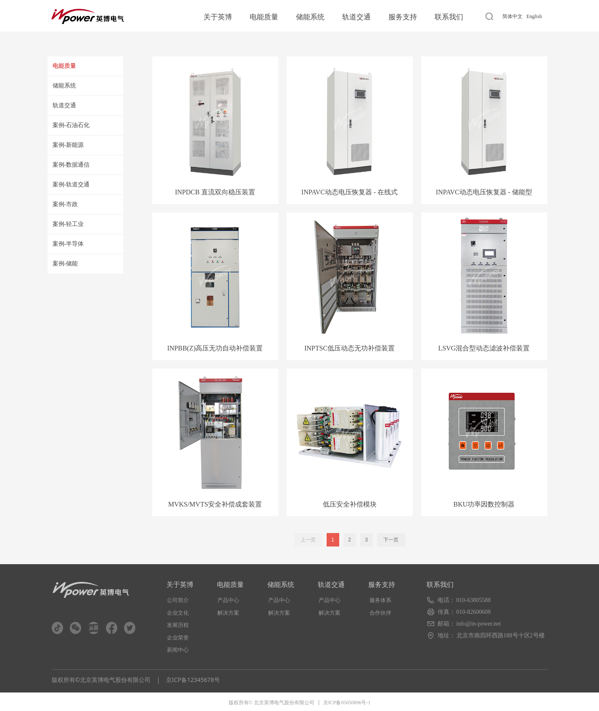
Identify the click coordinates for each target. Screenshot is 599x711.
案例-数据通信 (71, 165)
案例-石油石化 (71, 125)
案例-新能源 (68, 145)
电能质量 (264, 17)
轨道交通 (356, 17)
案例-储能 (65, 263)
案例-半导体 (68, 244)
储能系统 (310, 17)
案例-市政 (65, 204)
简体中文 (512, 16)
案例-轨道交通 (71, 184)
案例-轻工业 (68, 224)
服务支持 (402, 17)
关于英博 (217, 17)
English (534, 16)
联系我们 (449, 17)
